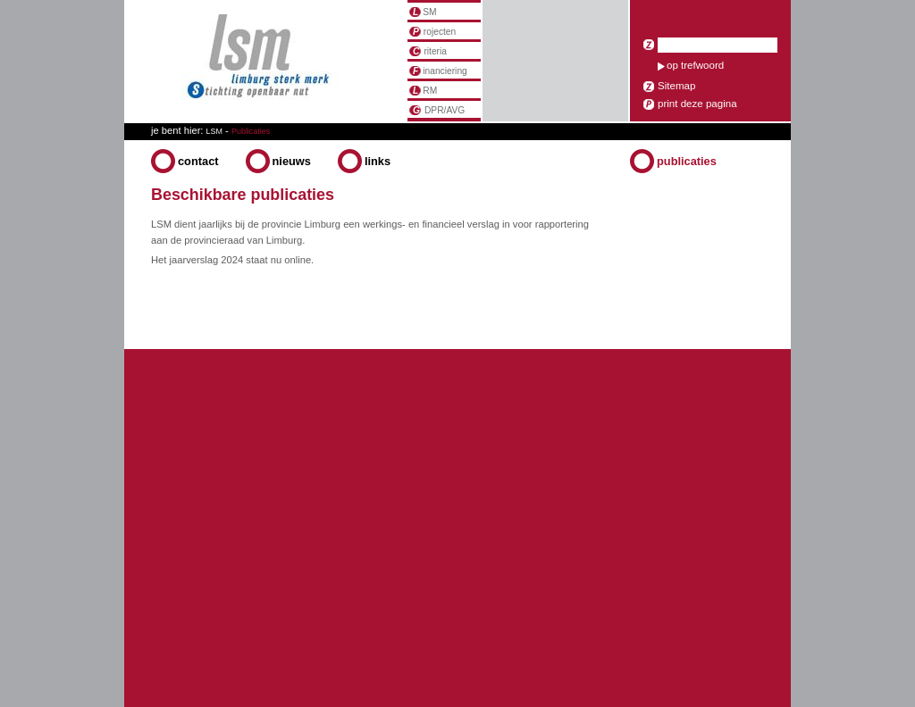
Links (377, 161)
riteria (428, 51)
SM (423, 12)
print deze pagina (697, 103)
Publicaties (687, 161)
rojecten (432, 32)
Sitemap (676, 85)
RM (423, 91)
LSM (214, 131)
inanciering (438, 71)
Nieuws (292, 161)
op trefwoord (695, 65)
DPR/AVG (437, 110)
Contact (198, 161)
